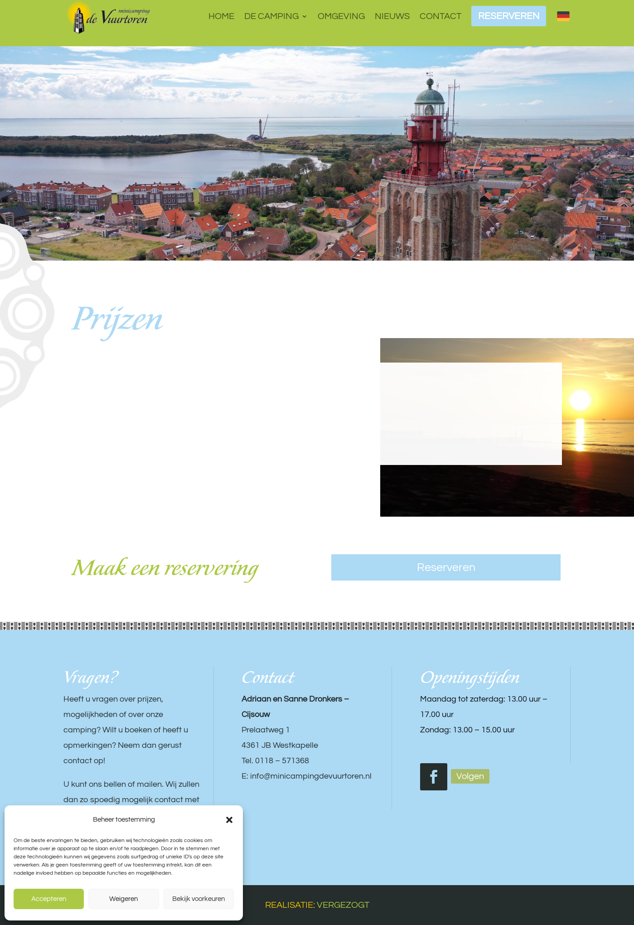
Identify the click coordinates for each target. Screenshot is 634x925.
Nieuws (392, 16)
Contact (440, 16)
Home (221, 16)
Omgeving (341, 16)
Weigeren (123, 899)
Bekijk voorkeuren (198, 899)
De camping (271, 16)
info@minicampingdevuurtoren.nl (311, 776)
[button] (229, 819)
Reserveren (446, 567)
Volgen (470, 776)
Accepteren (48, 899)
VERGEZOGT (343, 905)
